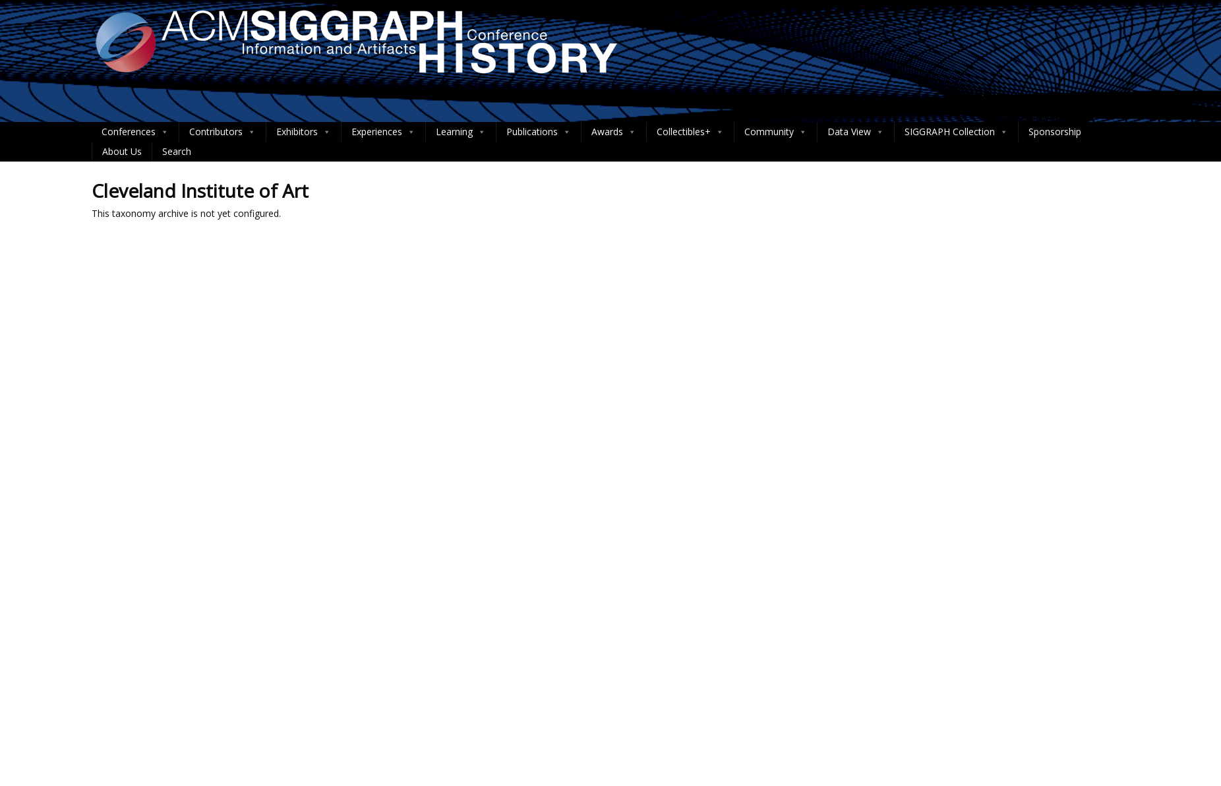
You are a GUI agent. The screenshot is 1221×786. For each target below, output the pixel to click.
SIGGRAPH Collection (956, 132)
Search (176, 151)
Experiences (383, 132)
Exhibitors (303, 132)
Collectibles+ (690, 132)
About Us (122, 151)
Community (775, 132)
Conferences (135, 132)
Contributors (222, 132)
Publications (538, 132)
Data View (855, 132)
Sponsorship (1054, 131)
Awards (613, 132)
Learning (461, 132)
